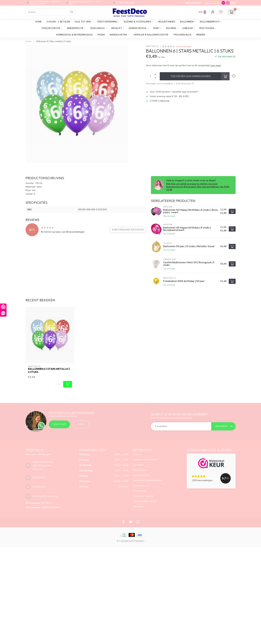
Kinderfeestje (75, 28)
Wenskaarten (118, 34)
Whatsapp (59, 424)
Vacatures (138, 506)
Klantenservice (193, 2)
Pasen (101, 34)
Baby (156, 28)
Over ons (137, 454)
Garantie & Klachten (143, 496)
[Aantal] (59, 384)
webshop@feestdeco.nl (44, 496)
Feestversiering (107, 21)
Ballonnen (186, 21)
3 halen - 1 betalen (58, 21)
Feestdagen (206, 28)
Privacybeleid (140, 470)
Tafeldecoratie (50, 28)
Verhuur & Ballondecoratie (151, 34)
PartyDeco (152, 46)
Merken (200, 34)
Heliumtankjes (166, 21)
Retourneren (139, 490)
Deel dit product (185, 83)
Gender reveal (138, 28)
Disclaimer (138, 464)
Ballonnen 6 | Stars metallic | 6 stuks (53, 41)
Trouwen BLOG (182, 34)
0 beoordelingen (184, 46)
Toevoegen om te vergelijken (159, 83)
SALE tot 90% (83, 21)
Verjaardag (97, 28)
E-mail (81, 424)
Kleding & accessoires (137, 21)
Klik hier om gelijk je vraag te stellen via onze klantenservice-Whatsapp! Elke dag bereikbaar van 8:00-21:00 (198, 186)
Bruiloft (116, 28)
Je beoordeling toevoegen (128, 229)
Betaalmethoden (141, 475)
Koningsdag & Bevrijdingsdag (74, 34)
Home (38, 21)
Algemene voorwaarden (145, 459)
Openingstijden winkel (144, 501)
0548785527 (38, 477)
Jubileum (188, 28)
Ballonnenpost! (210, 21)
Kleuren (171, 28)
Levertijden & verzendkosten (148, 480)
